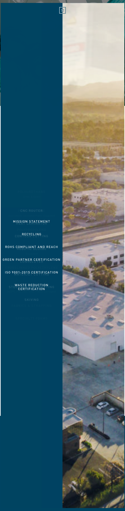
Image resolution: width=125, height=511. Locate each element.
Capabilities (78, 11)
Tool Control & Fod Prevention (63, 456)
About (16, 11)
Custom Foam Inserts (30, 456)
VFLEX (88, 454)
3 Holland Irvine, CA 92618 (53, 492)
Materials (46, 11)
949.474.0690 (81, 492)
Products (30, 11)
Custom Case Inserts (108, 456)
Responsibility (98, 11)
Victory (62, 12)
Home (6, 11)
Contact (116, 11)
